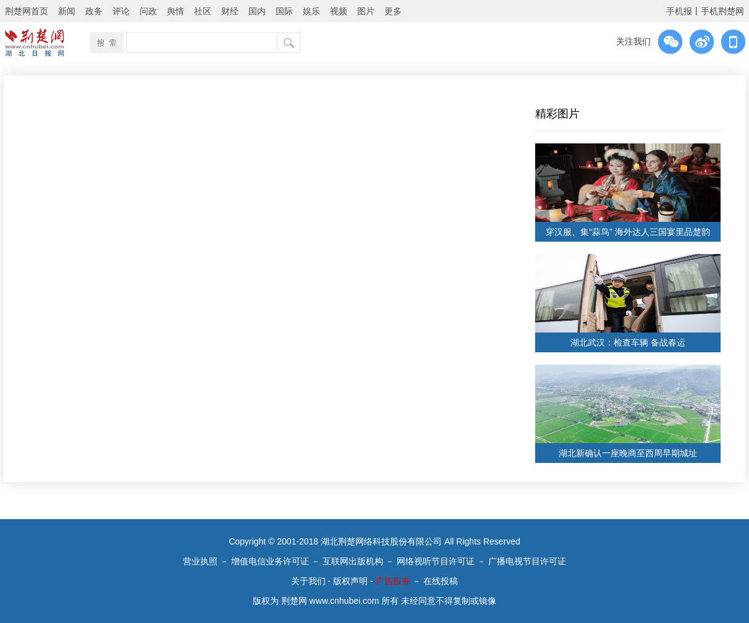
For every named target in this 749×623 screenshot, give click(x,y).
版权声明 (350, 581)
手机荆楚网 (722, 11)
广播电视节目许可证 (527, 561)
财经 (230, 11)
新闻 (66, 11)
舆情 (175, 11)
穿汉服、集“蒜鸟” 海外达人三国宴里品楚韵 (627, 232)
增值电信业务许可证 (270, 561)
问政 (148, 11)
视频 (338, 11)
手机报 (679, 11)
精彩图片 (557, 114)
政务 (94, 11)
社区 (202, 11)
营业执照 (200, 561)
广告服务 (393, 581)
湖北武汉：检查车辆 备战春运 (627, 342)
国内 (257, 11)
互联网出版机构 (353, 561)
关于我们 (308, 581)
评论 (121, 11)
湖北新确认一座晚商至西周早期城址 (628, 453)
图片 (365, 11)
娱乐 (311, 11)
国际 (284, 11)
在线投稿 (440, 581)
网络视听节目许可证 (436, 561)
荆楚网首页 (26, 11)
